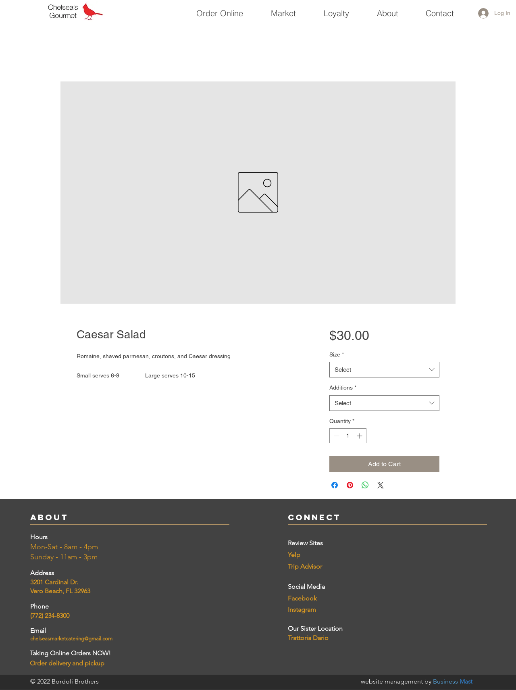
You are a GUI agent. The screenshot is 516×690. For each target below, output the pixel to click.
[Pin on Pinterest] (350, 485)
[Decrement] (336, 436)
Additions (342, 387)
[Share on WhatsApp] (365, 485)
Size (336, 354)
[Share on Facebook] (334, 485)
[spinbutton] (348, 436)
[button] (283, 9)
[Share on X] (380, 485)
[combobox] (384, 369)
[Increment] (360, 436)
